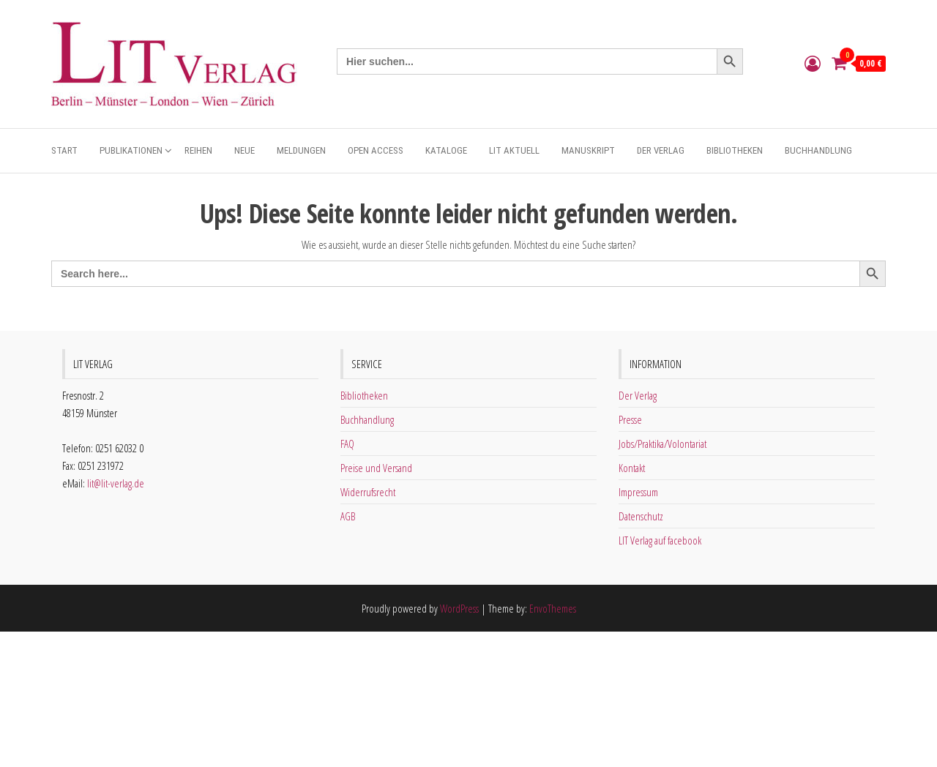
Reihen (198, 150)
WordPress (459, 608)
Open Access (375, 150)
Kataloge (446, 150)
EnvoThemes (552, 608)
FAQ (347, 443)
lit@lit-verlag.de (115, 483)
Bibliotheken (734, 150)
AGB (347, 516)
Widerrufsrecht (367, 491)
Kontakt (632, 467)
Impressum (638, 491)
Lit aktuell (514, 150)
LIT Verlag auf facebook (660, 540)
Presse (630, 419)
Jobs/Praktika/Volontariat (662, 443)
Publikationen (131, 150)
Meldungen (301, 150)
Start (64, 150)
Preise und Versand (376, 467)
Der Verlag (660, 150)
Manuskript (588, 150)
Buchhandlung (818, 150)
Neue (244, 150)
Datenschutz (641, 516)
